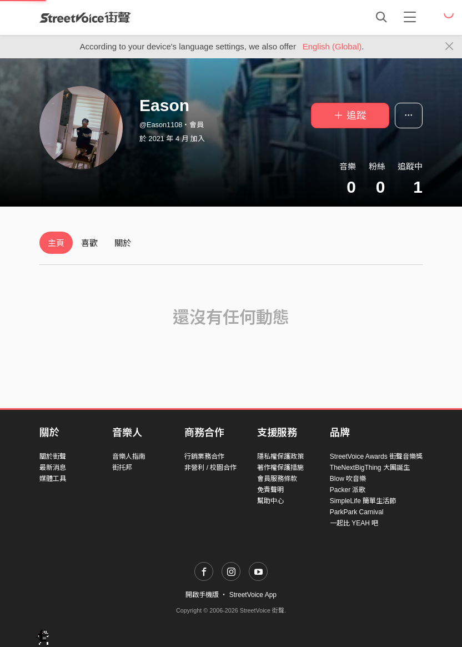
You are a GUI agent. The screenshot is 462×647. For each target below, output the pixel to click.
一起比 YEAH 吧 (354, 523)
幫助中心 (270, 501)
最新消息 (52, 468)
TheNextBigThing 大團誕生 (370, 468)
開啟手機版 (202, 595)
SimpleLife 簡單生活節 (363, 501)
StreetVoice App (253, 595)
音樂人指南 (128, 456)
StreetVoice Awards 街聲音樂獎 (376, 456)
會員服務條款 (277, 479)
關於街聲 (52, 456)
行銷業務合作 (204, 456)
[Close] (449, 46)
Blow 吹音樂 (348, 479)
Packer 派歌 (348, 490)
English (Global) (332, 46)
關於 (122, 243)
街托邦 (122, 468)
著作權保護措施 (280, 468)
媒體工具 (52, 479)
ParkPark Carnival (357, 512)
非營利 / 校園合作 (210, 468)
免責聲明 (270, 490)
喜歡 (89, 243)
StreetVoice (85, 17)
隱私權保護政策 (280, 456)
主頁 (56, 243)
